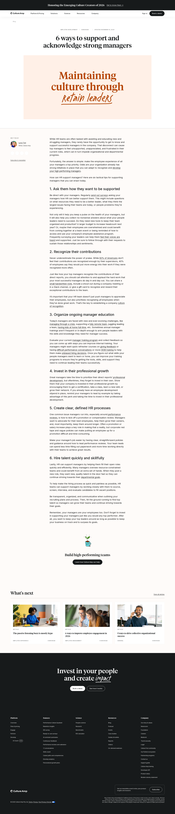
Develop (13, 737)
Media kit (144, 737)
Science (68, 13)
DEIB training (108, 349)
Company (96, 13)
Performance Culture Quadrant (52, 722)
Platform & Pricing (39, 13)
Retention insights (48, 726)
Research (79, 726)
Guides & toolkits (113, 737)
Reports (110, 740)
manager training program (85, 340)
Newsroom (144, 726)
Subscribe (156, 789)
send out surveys (99, 195)
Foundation (144, 729)
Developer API (145, 769)
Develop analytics (48, 759)
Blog (14, 21)
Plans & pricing (15, 726)
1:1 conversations (48, 748)
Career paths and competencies (53, 755)
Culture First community (148, 748)
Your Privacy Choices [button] (45, 801)
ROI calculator (80, 733)
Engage (12, 729)
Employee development (69, 29)
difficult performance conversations (75, 349)
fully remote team (99, 324)
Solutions (55, 13)
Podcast (110, 726)
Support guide (145, 762)
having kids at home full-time (80, 327)
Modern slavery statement (149, 777)
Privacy (35, 801)
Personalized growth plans (51, 762)
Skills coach (47, 751)
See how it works (96, 688)
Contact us (144, 759)
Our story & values (146, 722)
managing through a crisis (63, 324)
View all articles (159, 594)
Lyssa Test (22, 143)
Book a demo (157, 13)
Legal (142, 744)
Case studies (112, 733)
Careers (143, 733)
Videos (110, 744)
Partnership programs (147, 755)
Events (110, 729)
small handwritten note (61, 283)
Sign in (144, 13)
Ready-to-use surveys (50, 733)
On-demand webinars (115, 748)
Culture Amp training (147, 766)
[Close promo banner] (163, 5)
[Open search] (139, 13)
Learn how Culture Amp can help (87, 562)
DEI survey (46, 729)
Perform (13, 733)
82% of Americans (108, 258)
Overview (13, 722)
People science (81, 722)
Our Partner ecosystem (148, 751)
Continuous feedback (50, 740)
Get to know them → (115, 5)
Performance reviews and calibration (54, 744)
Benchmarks (80, 729)
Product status (145, 773)
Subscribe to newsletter (18, 160)
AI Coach (14, 740)
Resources (82, 13)
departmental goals (91, 477)
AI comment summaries (50, 737)
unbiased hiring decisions (74, 353)
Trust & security (146, 740)
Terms (31, 801)
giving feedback (108, 346)
